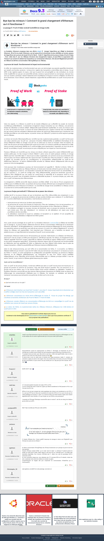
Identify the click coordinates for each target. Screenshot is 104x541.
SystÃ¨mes (86, 4)
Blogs (43, 1)
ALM (34, 4)
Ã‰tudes (71, 1)
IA (30, 4)
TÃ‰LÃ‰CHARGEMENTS (46, 6)
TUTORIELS (19, 6)
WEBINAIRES (30, 6)
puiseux (12, 427)
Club (82, 1)
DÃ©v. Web (50, 4)
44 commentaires (33, 32)
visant (39, 52)
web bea (12, 388)
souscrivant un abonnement (38, 317)
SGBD (69, 4)
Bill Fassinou (22, 32)
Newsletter (56, 1)
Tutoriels (31, 1)
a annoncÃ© (54, 224)
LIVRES (37, 6)
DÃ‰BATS (63, 6)
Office (74, 4)
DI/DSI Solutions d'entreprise (16, 4)
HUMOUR (77, 6)
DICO (72, 6)
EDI (56, 4)
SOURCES (56, 6)
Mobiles (79, 4)
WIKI (68, 6)
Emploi (63, 1)
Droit (77, 1)
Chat (48, 1)
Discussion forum (90, 44)
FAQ (37, 1)
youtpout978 (12, 411)
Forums (23, 1)
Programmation (62, 4)
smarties (12, 338)
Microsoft (39, 4)
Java (45, 4)
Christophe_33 (12, 472)
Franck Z (12, 372)
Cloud (26, 4)
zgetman (12, 451)
